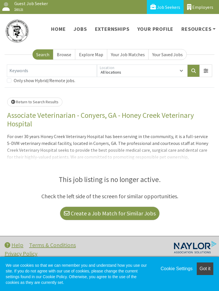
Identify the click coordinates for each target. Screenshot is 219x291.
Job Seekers (165, 7)
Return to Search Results (34, 101)
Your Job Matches (128, 54)
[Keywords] (52, 70)
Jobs (80, 29)
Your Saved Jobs (167, 54)
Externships (112, 29)
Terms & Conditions (52, 244)
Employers (200, 7)
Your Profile (155, 29)
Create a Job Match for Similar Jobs (110, 213)
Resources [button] (196, 29)
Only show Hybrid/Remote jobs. (44, 80)
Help (14, 244)
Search (42, 54)
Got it (205, 268)
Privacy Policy (21, 253)
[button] (206, 70)
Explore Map (91, 54)
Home (58, 29)
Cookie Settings (176, 268)
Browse (64, 54)
